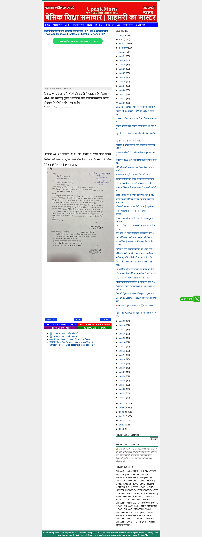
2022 (122, 416)
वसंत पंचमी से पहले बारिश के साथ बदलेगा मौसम (135, 179)
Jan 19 (122, 321)
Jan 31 (122, 56)
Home (47, 24)
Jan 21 (122, 98)
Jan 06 (122, 376)
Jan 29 (122, 64)
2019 (122, 429)
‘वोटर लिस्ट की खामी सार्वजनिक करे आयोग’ (133, 278)
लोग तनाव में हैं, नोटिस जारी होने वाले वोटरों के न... (135, 183)
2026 (122, 35)
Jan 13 (122, 346)
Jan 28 (122, 69)
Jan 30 (122, 60)
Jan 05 (122, 380)
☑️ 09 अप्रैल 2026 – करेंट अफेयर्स (64, 336)
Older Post (105, 319)
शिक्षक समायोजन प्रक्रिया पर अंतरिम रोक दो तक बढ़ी (136, 273)
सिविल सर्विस (128, 24)
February (123, 48)
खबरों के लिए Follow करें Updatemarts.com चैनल (79, 41)
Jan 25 (122, 81)
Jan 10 (122, 359)
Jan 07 (122, 372)
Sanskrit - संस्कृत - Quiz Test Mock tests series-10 (72, 345)
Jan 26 (122, 77)
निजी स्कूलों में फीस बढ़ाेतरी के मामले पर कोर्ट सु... (135, 282)
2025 (122, 403)
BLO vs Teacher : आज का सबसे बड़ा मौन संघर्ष (135, 107)
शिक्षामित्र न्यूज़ (78, 24)
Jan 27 (122, 73)
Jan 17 (122, 329)
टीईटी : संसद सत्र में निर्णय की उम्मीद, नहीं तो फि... (135, 195)
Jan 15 (122, 338)
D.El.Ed (89, 24)
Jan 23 (122, 90)
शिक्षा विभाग (57, 24)
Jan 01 (122, 397)
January (123, 52)
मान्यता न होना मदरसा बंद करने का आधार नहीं (134, 249)
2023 (122, 412)
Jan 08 (122, 368)
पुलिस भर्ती (110, 24)
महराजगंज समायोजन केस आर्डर (128, 141)
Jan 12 (122, 351)
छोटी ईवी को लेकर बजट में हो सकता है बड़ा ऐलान (135, 206)
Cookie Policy (144, 535)
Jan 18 (122, 325)
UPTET (67, 24)
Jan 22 (122, 94)
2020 (122, 424)
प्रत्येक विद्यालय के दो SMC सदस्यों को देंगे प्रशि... (135, 237)
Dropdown (140, 24)
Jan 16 (122, 333)
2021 (122, 420)
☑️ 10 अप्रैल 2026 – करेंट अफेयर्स (64, 333)
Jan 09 (122, 363)
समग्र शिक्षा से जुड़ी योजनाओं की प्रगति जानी (133, 174)
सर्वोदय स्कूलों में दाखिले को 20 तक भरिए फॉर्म (134, 257)
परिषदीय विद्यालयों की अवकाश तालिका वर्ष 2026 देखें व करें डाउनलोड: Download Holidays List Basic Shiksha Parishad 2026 (76, 32)
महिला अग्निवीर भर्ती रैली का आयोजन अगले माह (134, 253)
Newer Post (51, 319)
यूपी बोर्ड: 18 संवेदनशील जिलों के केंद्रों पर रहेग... (135, 233)
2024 (122, 407)
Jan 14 (122, 342)
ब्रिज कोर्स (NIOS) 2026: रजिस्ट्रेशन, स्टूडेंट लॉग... (135, 293)
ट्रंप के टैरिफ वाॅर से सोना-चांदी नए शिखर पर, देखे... (135, 269)
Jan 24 (122, 86)
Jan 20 (122, 103)
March (122, 43)
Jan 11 (122, 355)
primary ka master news (63, 107)
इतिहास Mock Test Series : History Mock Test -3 (71, 342)
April (121, 39)
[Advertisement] (78, 66)
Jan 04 (122, 385)
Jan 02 (122, 393)
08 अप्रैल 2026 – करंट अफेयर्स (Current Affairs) (70, 339)
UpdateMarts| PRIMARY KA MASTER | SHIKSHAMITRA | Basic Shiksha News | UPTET (70, 533)
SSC (118, 24)
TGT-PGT (99, 24)
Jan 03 (122, 389)
